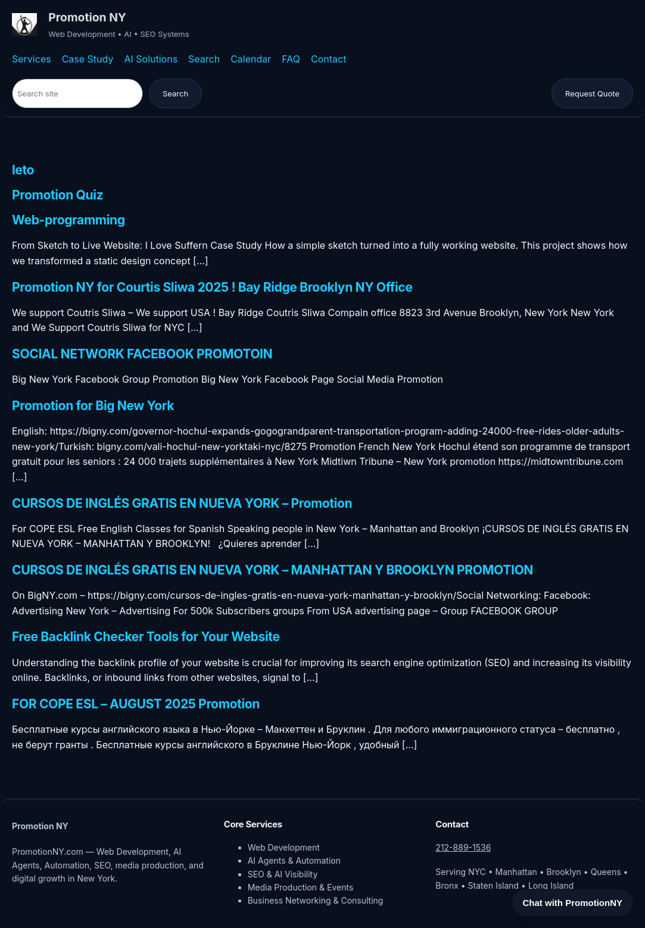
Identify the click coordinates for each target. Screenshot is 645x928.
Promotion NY (87, 17)
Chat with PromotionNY (573, 903)
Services (31, 59)
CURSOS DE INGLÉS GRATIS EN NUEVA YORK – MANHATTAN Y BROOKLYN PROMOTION (272, 570)
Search (204, 59)
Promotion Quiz (57, 195)
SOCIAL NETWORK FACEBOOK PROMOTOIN (142, 354)
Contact (328, 59)
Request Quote (592, 93)
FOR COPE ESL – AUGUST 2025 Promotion (136, 704)
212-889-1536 (463, 847)
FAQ (291, 59)
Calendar (250, 59)
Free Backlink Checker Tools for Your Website (146, 636)
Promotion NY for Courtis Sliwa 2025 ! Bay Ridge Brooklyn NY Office (212, 287)
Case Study (88, 59)
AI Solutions (150, 59)
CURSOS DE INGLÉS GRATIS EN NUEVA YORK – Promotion (182, 503)
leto (23, 170)
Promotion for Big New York (93, 406)
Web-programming (68, 220)
